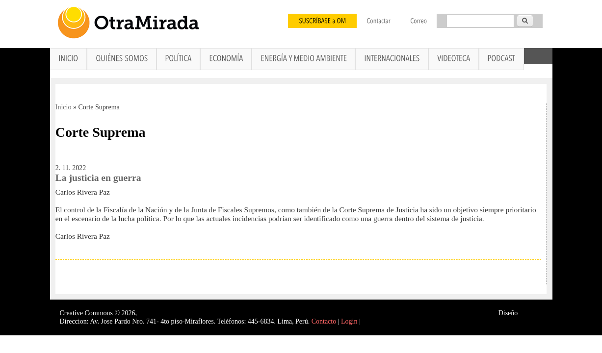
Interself (531, 313)
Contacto (324, 321)
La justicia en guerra (98, 178)
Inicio (63, 107)
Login (349, 321)
